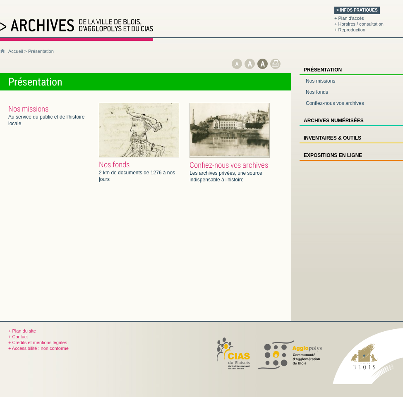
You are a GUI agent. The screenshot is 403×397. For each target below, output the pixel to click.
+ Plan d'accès (349, 18)
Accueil (15, 51)
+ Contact (18, 336)
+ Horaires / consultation (359, 23)
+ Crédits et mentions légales (37, 342)
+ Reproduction (349, 29)
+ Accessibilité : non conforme (38, 348)
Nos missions (28, 109)
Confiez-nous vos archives (229, 165)
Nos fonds (114, 164)
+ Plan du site (22, 330)
